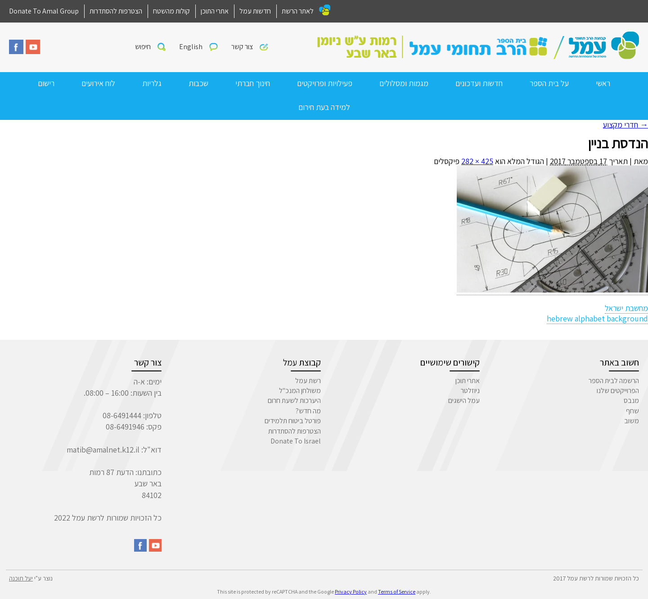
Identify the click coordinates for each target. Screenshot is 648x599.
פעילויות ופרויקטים (324, 83)
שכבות (198, 83)
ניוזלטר (470, 390)
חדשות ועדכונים (479, 83)
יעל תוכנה (21, 578)
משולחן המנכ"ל (300, 390)
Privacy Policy (351, 591)
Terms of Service (396, 591)
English (190, 46)
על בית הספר (549, 83)
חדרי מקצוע (625, 124)
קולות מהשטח (171, 11)
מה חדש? (308, 411)
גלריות (152, 83)
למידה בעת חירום (324, 107)
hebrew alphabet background (597, 318)
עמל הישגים (464, 400)
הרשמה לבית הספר (614, 380)
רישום (46, 83)
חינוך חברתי (252, 83)
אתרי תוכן (467, 380)
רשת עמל (308, 380)
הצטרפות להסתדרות (116, 11)
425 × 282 (477, 161)
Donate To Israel (295, 441)
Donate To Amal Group (44, 11)
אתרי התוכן (215, 11)
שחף (632, 411)
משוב (631, 420)
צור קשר (242, 46)
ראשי (603, 83)
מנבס (631, 400)
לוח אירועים (98, 83)
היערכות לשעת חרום (294, 400)
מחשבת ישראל (626, 308)
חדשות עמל (255, 11)
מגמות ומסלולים (403, 83)
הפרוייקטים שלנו (618, 390)
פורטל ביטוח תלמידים (293, 420)
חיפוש (143, 46)
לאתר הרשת (298, 11)
